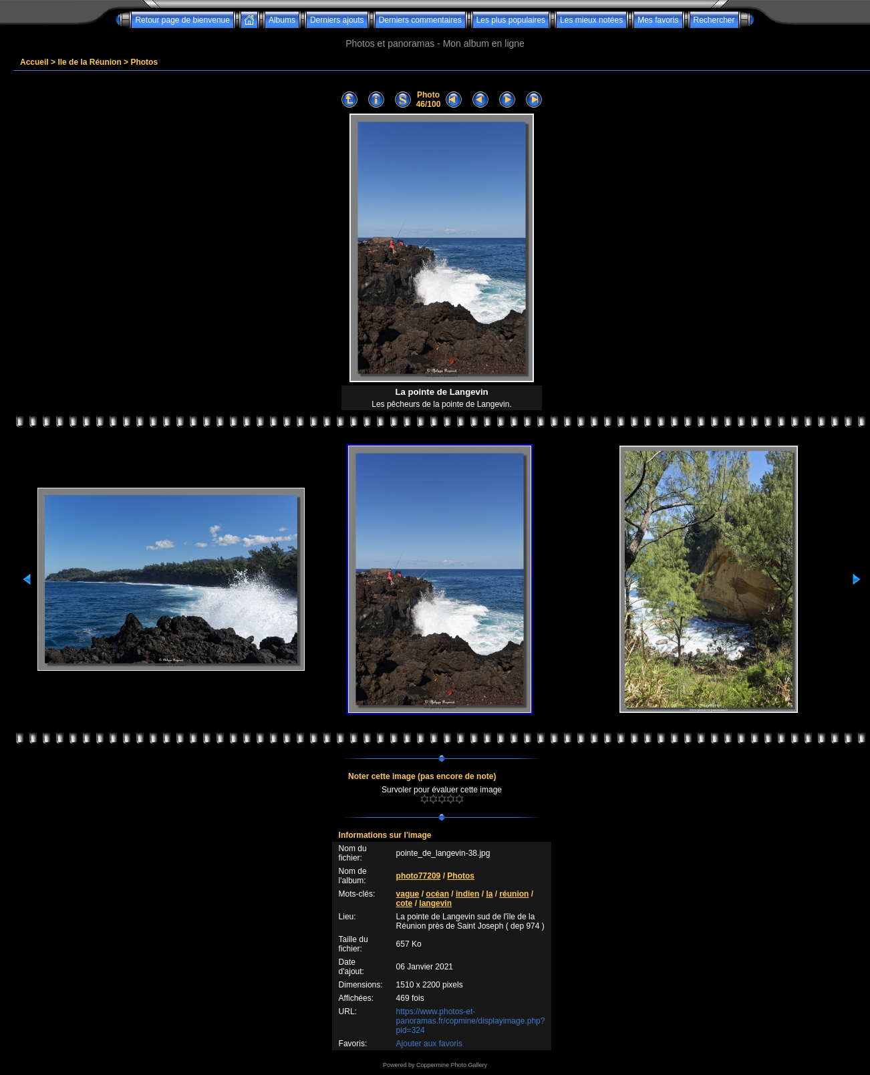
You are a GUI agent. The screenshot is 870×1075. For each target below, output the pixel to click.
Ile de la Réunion (89, 62)
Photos (144, 62)
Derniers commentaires (420, 20)
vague (408, 894)
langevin (435, 903)
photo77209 (418, 876)
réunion (514, 894)
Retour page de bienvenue (182, 20)
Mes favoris (657, 20)
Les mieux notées (591, 20)
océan (437, 894)
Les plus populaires (510, 20)
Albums (282, 20)
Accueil (34, 62)
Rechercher (714, 20)
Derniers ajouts (337, 20)
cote (404, 903)
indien (467, 894)
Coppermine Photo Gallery (451, 1065)
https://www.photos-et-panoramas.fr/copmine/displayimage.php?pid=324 (470, 1021)
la (489, 894)
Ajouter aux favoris (429, 1043)
